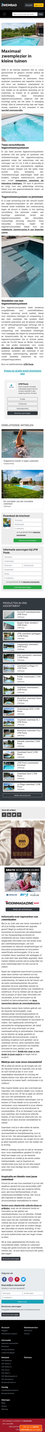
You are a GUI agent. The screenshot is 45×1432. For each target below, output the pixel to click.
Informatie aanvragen (22, 587)
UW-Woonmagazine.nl (9, 1376)
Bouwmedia (28, 1421)
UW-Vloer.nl (5, 1373)
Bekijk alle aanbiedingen (22, 909)
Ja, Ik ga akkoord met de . (28, 533)
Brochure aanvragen (22, 413)
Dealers (4, 1406)
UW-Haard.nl (6, 1364)
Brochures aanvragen (11, 1259)
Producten (22, 404)
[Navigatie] (4, 14)
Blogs (3, 1403)
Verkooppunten (23, 408)
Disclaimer (5, 1346)
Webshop (4, 1409)
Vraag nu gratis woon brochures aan (22, 372)
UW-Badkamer (6, 1360)
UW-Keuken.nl (6, 1367)
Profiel (22, 399)
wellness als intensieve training (17, 348)
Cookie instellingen (8, 1353)
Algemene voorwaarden (9, 1343)
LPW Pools (28, 364)
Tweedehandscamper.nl (9, 1390)
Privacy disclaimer (7, 1349)
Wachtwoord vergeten (9, 1334)
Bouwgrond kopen (7, 1393)
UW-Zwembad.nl (7, 1379)
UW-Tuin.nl (5, 1370)
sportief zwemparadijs (12, 110)
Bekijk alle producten (22, 795)
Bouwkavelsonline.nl (8, 1382)
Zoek (40, 14)
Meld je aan (22, 1302)
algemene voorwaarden (31, 582)
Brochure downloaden (27, 540)
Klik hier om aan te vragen (31, 1428)
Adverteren (28, 1330)
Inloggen (4, 1330)
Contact (27, 1334)
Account (29, 5)
